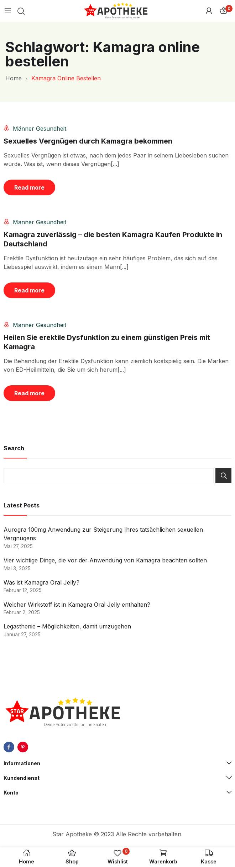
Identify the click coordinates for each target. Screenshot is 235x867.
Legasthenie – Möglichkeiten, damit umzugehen (67, 626)
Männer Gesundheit (39, 128)
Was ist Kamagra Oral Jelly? (41, 582)
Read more (29, 187)
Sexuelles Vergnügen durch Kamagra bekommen (88, 141)
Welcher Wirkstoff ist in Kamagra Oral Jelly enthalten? (77, 604)
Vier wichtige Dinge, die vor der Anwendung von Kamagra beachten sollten (105, 560)
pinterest (22, 747)
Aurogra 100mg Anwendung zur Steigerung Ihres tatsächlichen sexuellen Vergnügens (103, 534)
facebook (9, 747)
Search (223, 475)
